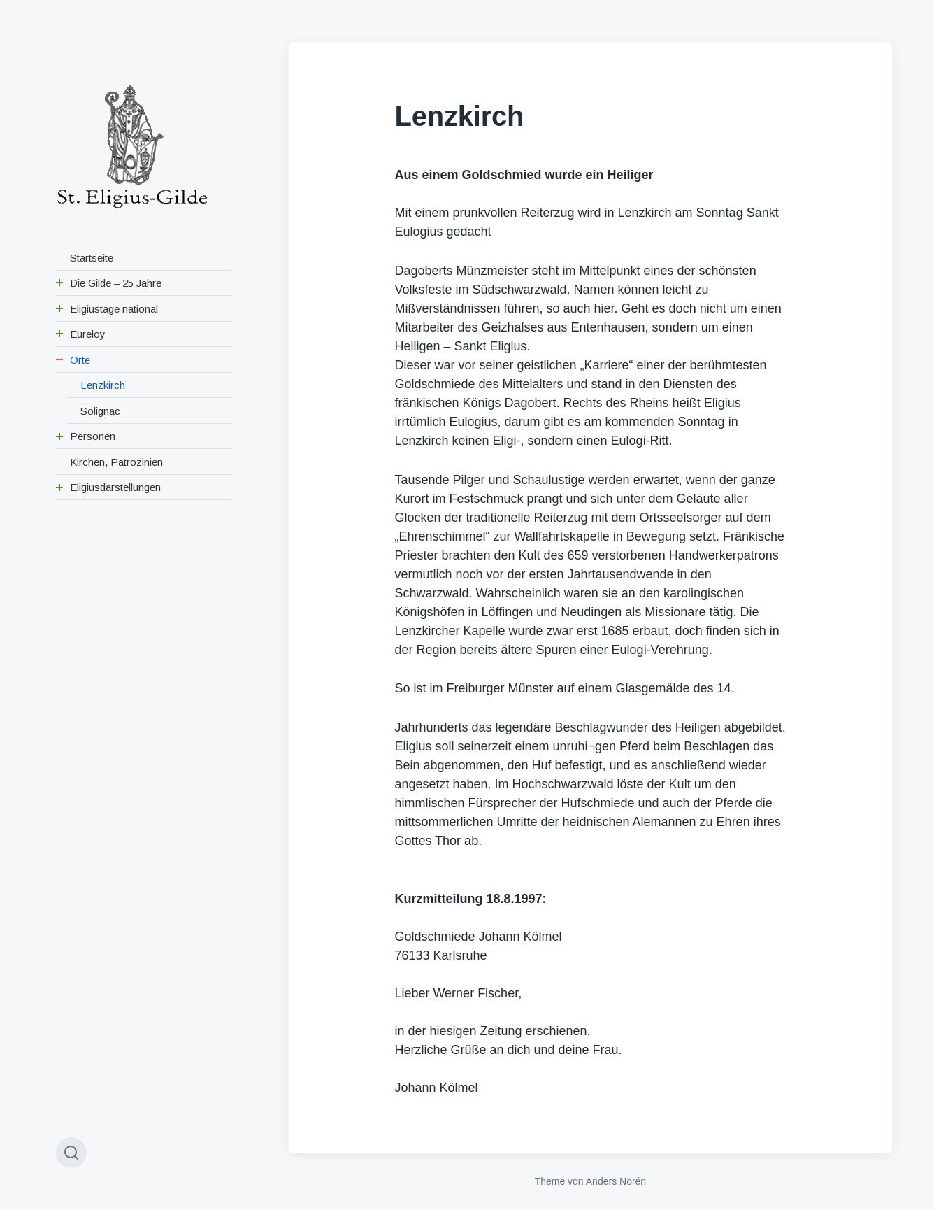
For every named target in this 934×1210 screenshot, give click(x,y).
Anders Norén (616, 1181)
